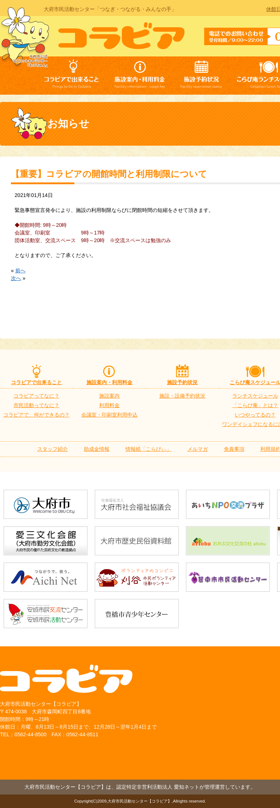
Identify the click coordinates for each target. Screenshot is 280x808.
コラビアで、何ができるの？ (36, 415)
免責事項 (234, 449)
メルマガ (197, 449)
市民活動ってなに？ (36, 405)
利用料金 (109, 405)
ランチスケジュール (255, 396)
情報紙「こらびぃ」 (148, 449)
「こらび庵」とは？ (255, 405)
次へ (16, 278)
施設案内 (109, 396)
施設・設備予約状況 (182, 396)
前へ (20, 270)
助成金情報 (96, 449)
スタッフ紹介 (52, 449)
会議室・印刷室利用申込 (109, 415)
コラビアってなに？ (36, 396)
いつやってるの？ (255, 415)
